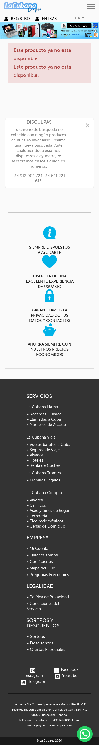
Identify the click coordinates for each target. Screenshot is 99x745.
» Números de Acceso (46, 425)
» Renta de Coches (43, 465)
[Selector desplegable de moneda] (79, 18)
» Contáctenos (40, 562)
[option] (49, 30)
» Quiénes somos (42, 555)
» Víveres (35, 500)
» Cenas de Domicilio (46, 526)
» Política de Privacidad (48, 597)
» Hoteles (35, 460)
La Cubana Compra (44, 493)
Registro (20, 19)
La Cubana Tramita (44, 473)
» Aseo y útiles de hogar (48, 510)
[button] (7, 30)
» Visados (35, 455)
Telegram (33, 682)
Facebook (66, 669)
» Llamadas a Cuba (44, 419)
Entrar (49, 19)
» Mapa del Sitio (41, 568)
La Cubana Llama (42, 407)
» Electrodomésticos (45, 521)
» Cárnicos (36, 505)
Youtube (66, 675)
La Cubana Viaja (41, 437)
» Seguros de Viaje (43, 450)
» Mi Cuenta (37, 548)
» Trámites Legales (43, 480)
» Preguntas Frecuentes (48, 575)
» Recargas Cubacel (44, 414)
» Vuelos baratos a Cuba (48, 444)
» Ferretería (37, 516)
